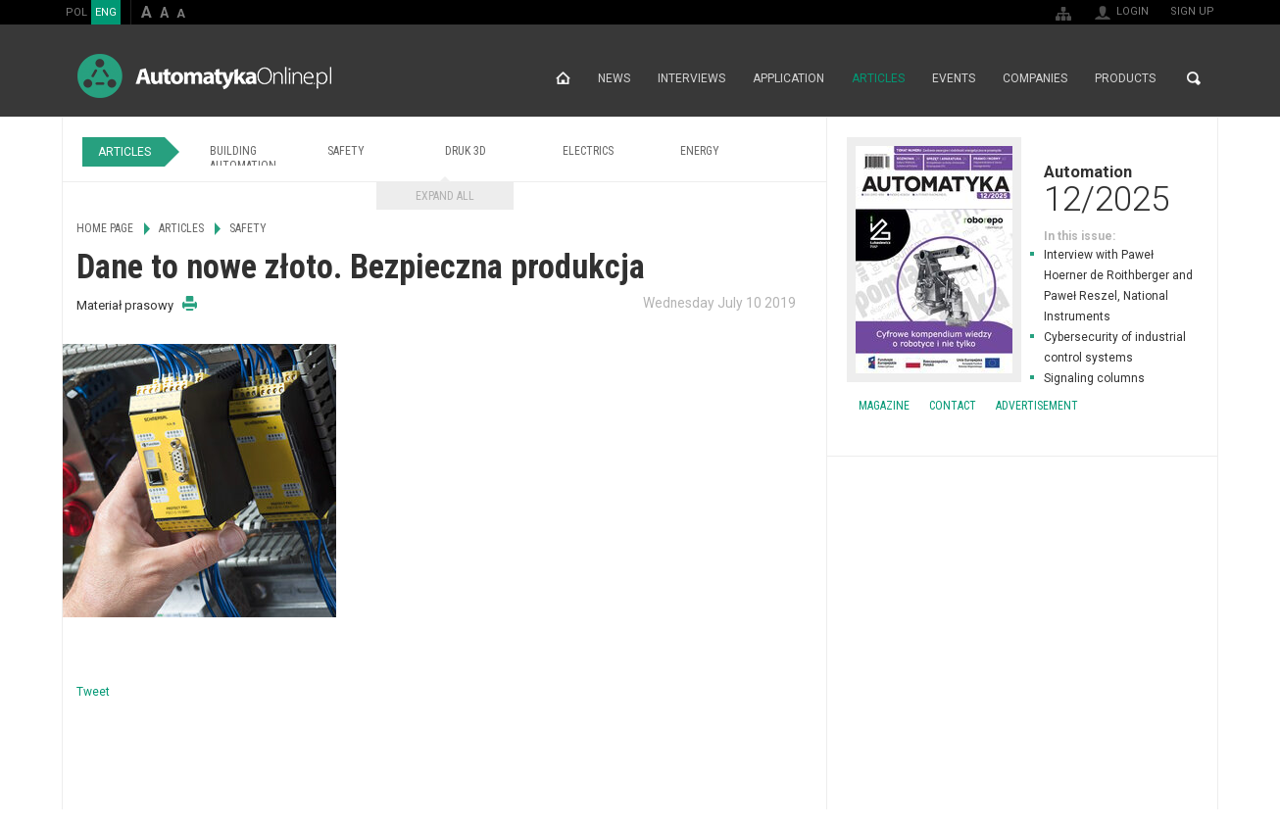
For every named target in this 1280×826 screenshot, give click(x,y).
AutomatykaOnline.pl (204, 76)
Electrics (588, 151)
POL (76, 12)
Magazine (884, 406)
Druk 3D (465, 151)
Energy (699, 151)
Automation (1022, 188)
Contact (952, 406)
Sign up (1192, 11)
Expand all (445, 196)
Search (1193, 78)
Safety (346, 151)
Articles (878, 78)
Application (788, 78)
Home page (563, 78)
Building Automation (243, 158)
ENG (106, 12)
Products (1125, 78)
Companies (1035, 78)
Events (953, 78)
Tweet (93, 692)
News (614, 78)
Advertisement (1037, 406)
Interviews (691, 78)
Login (1132, 11)
